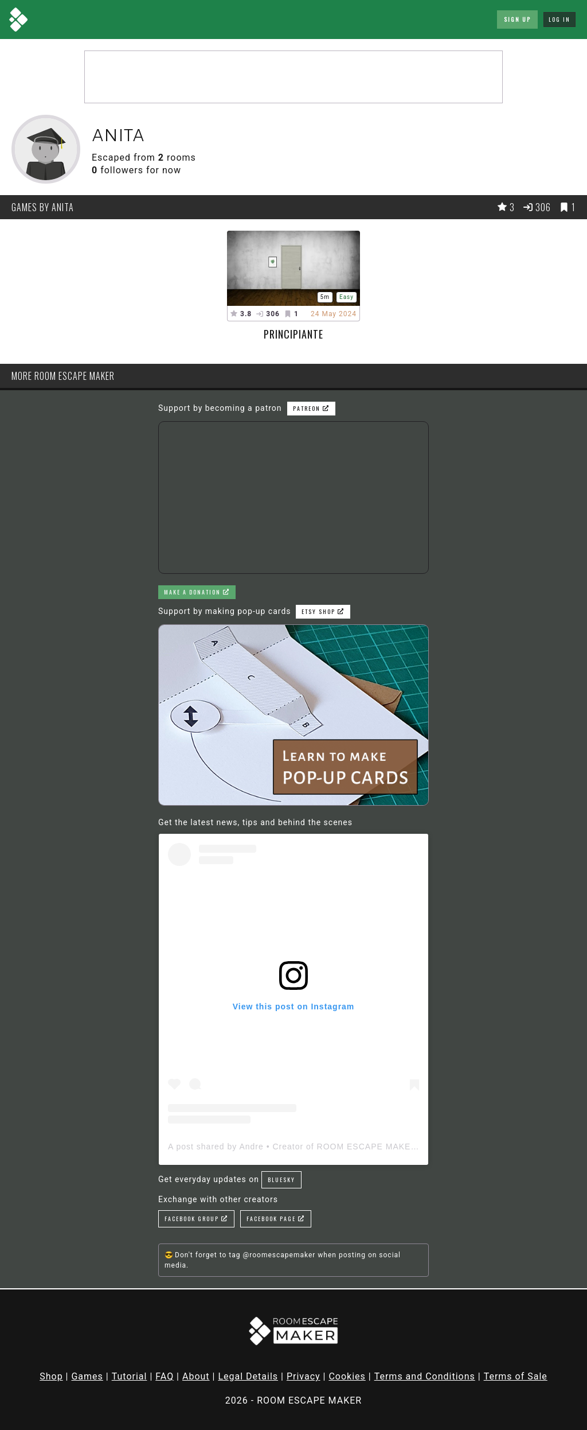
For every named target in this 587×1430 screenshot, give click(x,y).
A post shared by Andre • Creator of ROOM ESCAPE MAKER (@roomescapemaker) (339, 1146)
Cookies (346, 1376)
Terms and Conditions (424, 1376)
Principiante (293, 334)
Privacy (303, 1376)
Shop (51, 1376)
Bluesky (281, 1179)
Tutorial (129, 1376)
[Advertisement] (293, 77)
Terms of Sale (515, 1376)
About (196, 1376)
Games (87, 1376)
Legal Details (248, 1376)
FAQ (164, 1376)
